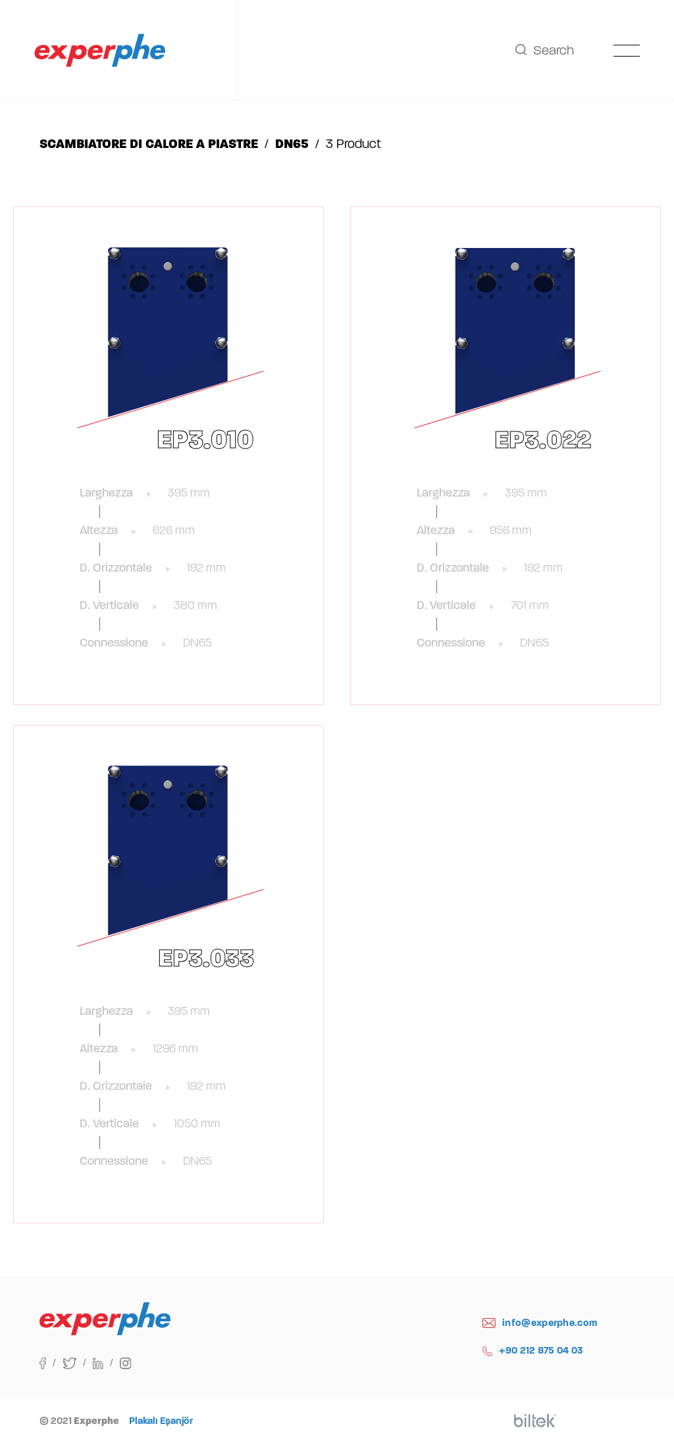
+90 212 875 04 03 (532, 1350)
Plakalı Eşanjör (161, 1421)
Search (544, 50)
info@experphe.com (539, 1323)
